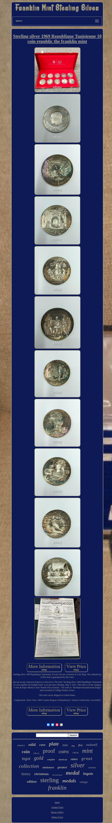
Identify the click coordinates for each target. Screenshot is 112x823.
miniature (48, 767)
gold (38, 758)
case (42, 745)
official (36, 753)
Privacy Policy (57, 812)
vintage (84, 782)
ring (73, 746)
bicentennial (57, 775)
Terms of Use (57, 817)
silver (78, 765)
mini (65, 745)
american (63, 759)
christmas (41, 774)
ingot (26, 758)
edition (32, 781)
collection (29, 766)
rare (75, 752)
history (25, 774)
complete (51, 759)
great (87, 759)
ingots (88, 773)
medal (73, 773)
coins (64, 751)
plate (54, 744)
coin (26, 751)
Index (57, 802)
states (74, 759)
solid (32, 745)
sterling (49, 780)
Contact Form (57, 807)
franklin (57, 787)
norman (92, 767)
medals (69, 780)
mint (87, 751)
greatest (62, 767)
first (80, 745)
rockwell (91, 745)
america (21, 745)
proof (49, 751)
